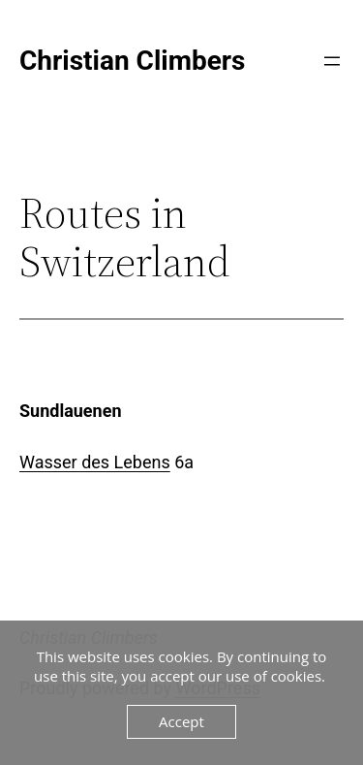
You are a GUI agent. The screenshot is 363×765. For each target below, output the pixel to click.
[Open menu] (332, 61)
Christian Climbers (132, 61)
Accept (181, 721)
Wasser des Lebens (94, 462)
